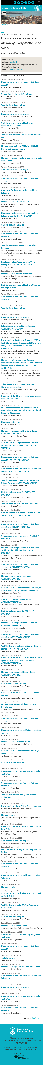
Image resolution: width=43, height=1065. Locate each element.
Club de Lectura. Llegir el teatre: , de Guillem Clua (20, 752)
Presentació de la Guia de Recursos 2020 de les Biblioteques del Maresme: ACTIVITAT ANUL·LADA (21, 344)
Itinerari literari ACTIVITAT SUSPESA (21, 514)
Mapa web (28, 1049)
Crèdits (37, 1049)
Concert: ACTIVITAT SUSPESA (16, 601)
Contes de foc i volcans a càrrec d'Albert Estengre (19, 191)
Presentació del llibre (21, 806)
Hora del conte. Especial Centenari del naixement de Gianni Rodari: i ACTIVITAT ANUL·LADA (21, 364)
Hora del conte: (16, 201)
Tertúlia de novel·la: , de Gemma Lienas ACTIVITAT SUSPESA (21, 647)
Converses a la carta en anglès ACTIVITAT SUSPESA (20, 537)
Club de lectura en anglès (12, 224)
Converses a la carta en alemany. (20, 772)
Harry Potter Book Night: (21, 851)
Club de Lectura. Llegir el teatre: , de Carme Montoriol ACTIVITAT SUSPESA (21, 589)
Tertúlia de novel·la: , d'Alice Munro (19, 796)
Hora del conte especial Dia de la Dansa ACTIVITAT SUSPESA (19, 432)
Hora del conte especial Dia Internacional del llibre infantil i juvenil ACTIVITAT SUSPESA (20, 550)
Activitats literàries (15, 69)
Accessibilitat (11, 1049)
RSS (20, 1049)
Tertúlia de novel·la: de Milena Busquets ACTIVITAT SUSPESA (20, 481)
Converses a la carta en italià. (21, 731)
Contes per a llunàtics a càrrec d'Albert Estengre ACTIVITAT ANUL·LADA (18, 263)
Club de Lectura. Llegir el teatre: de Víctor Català (17, 124)
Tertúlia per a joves (10, 957)
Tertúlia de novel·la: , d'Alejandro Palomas (20, 246)
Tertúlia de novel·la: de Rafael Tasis (20, 906)
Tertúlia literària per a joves (13, 105)
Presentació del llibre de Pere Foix (21, 828)
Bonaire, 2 (13, 62)
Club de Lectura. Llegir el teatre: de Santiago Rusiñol (20, 286)
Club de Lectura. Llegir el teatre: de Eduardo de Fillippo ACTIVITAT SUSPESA (20, 445)
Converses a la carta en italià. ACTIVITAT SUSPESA (21, 470)
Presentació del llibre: (20, 694)
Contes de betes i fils (10, 421)
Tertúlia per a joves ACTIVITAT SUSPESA (20, 503)
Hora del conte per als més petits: (20, 966)
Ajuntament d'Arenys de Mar (14, 8)
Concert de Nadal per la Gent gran (16, 93)
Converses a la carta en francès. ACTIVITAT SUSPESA (20, 458)
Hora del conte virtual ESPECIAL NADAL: (20, 147)
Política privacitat (31, 1048)
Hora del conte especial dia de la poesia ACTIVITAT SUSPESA (19, 624)
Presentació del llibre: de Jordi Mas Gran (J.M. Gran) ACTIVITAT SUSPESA (21, 660)
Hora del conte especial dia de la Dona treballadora (18, 705)
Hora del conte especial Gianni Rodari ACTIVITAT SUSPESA (18, 673)
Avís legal (17, 1048)
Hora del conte (8, 815)
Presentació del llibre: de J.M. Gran (21, 397)
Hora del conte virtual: (21, 159)
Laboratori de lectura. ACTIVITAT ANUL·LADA (19, 327)
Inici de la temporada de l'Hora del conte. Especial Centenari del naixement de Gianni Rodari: (21, 410)
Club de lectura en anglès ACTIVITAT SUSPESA (18, 493)
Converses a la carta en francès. (20, 83)
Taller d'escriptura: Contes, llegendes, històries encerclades (18, 385)
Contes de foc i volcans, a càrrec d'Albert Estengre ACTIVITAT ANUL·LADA (19, 214)
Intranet (7, 1048)
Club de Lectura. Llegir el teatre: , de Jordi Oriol (21, 894)
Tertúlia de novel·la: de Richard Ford (21, 136)
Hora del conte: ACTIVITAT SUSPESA (16, 577)
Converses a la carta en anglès (15, 113)
